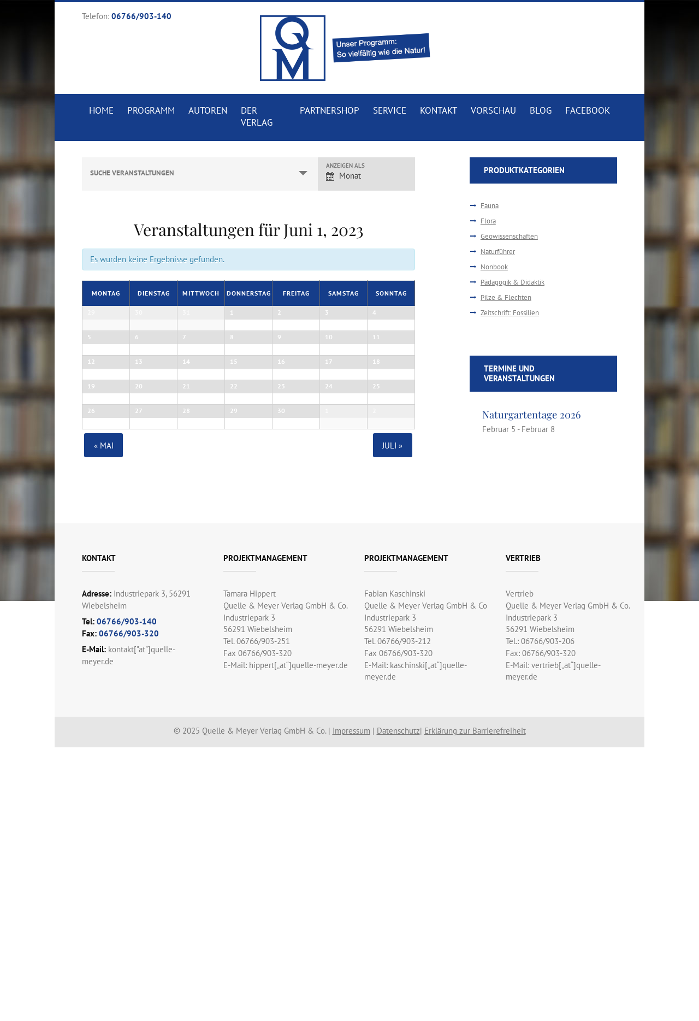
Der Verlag (257, 116)
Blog (541, 110)
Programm (151, 110)
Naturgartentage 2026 (531, 414)
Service (388, 110)
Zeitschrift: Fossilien (510, 312)
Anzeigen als (345, 166)
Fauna (490, 205)
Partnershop (328, 110)
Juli (393, 718)
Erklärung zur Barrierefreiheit (475, 1004)
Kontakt (438, 110)
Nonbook (494, 267)
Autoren (208, 110)
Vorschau (493, 110)
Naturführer (498, 251)
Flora (488, 221)
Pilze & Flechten (506, 297)
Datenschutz (398, 1004)
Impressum (351, 1004)
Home (101, 110)
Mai (103, 718)
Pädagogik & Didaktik (512, 282)
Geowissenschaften (509, 236)
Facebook (587, 110)
